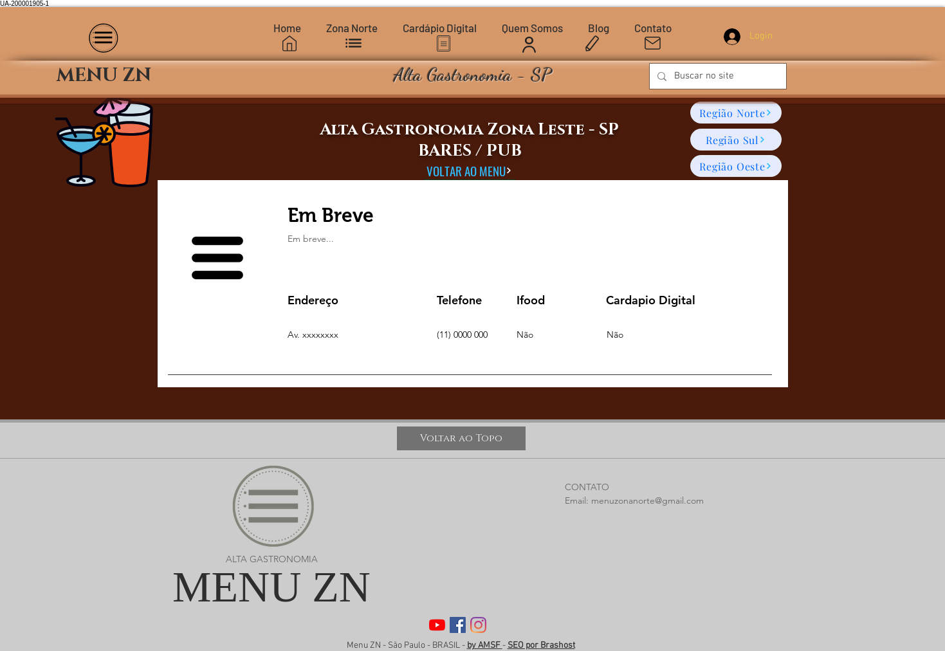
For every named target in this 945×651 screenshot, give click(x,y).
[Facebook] (458, 625)
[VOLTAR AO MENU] (469, 170)
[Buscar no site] (716, 76)
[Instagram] (478, 625)
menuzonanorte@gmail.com (647, 500)
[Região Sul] (736, 140)
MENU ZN (271, 586)
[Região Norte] (736, 113)
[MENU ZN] (104, 76)
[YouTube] (437, 625)
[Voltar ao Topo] (461, 438)
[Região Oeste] (736, 166)
